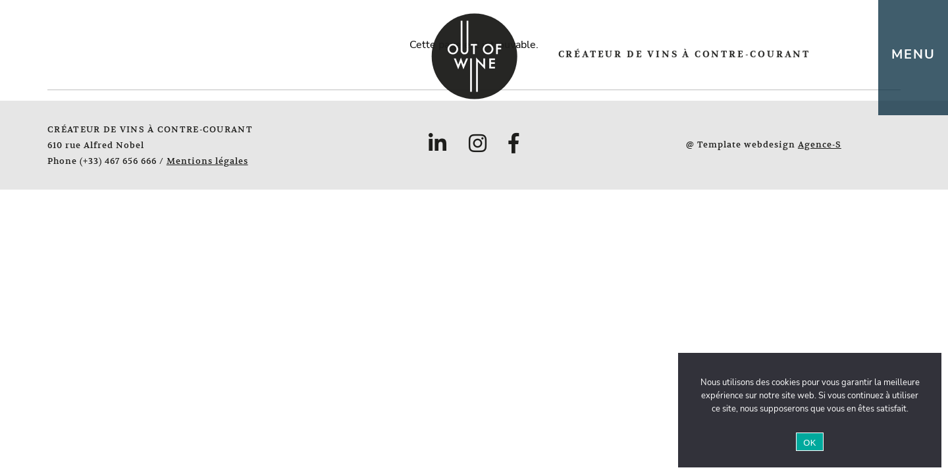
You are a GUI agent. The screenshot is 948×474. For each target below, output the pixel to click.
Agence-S (819, 144)
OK (809, 443)
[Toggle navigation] (913, 57)
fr (839, 55)
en (861, 55)
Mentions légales (207, 161)
